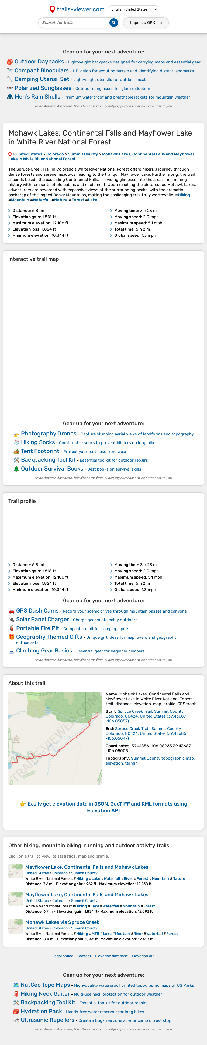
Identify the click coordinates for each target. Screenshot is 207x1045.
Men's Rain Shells (37, 96)
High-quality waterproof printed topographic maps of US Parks (134, 985)
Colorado (60, 873)
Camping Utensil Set (42, 79)
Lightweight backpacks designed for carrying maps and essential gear (134, 62)
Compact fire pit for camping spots (96, 628)
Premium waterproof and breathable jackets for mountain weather (127, 97)
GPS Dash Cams (37, 610)
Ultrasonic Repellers (47, 1019)
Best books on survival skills (114, 469)
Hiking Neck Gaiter (45, 993)
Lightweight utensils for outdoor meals (110, 79)
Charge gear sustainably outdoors (105, 619)
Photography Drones (49, 433)
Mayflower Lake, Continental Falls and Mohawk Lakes (87, 867)
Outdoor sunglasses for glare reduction (112, 88)
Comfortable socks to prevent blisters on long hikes (108, 442)
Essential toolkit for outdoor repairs (114, 460)
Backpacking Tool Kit (48, 459)
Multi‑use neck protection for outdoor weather (118, 994)
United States (37, 873)
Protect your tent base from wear (95, 451)
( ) (146, 716)
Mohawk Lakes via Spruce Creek (62, 922)
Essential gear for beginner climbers (110, 651)
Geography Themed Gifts (49, 636)
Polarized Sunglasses (43, 87)
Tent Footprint (40, 451)
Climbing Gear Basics (44, 650)
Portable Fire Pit (37, 628)
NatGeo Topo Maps (45, 984)
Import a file (146, 22)
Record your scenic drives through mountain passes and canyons (125, 611)
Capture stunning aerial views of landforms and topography (137, 434)
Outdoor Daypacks (39, 61)
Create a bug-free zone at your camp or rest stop (124, 1020)
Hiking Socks (38, 442)
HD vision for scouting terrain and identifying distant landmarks (133, 71)
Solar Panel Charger (42, 619)
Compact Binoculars (42, 70)
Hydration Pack (41, 1011)
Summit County (84, 873)
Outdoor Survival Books (52, 468)
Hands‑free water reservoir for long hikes (105, 1011)
